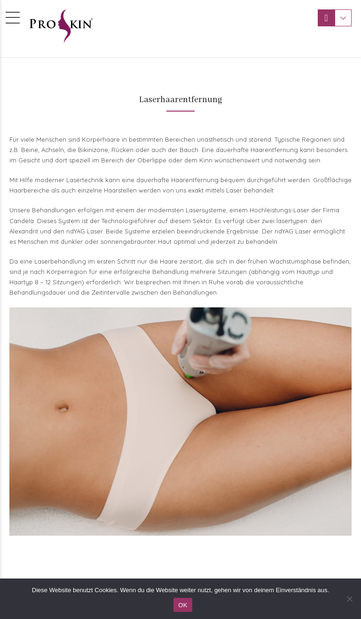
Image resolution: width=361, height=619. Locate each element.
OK (182, 605)
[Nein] (349, 598)
